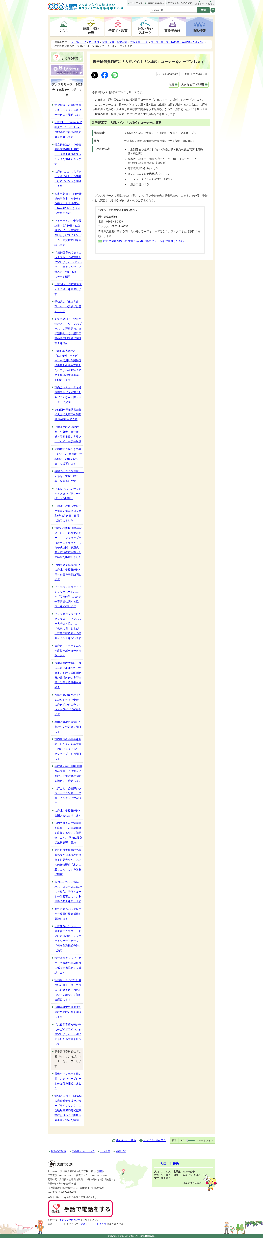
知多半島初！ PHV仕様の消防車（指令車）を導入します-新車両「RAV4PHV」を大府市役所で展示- (68, 203)
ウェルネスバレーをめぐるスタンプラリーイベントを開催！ (68, 493)
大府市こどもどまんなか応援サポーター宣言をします (68, 650)
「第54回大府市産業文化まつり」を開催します (68, 289)
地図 (100, 1171)
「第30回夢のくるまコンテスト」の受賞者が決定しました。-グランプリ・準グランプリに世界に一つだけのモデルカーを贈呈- (68, 264)
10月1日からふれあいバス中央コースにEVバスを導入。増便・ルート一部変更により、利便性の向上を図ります (68, 892)
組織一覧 (121, 1151)
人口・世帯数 (169, 1164)
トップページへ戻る (154, 1140)
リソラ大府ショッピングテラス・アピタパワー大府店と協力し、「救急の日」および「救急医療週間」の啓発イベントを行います (68, 626)
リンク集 (105, 1151)
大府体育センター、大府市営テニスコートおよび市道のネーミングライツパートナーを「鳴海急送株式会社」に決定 (68, 938)
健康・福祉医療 (91, 30)
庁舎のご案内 (58, 1151)
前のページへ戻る (126, 1140)
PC (182, 1140)
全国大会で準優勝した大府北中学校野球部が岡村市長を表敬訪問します (68, 572)
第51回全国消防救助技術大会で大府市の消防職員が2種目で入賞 (68, 414)
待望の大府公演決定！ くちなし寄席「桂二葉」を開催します (69, 476)
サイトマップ (136, 3)
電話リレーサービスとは (95, 1224)
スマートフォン (204, 1140)
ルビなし (210, 3)
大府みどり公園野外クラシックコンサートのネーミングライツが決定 (68, 795)
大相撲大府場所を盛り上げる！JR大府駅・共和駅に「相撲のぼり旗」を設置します (68, 456)
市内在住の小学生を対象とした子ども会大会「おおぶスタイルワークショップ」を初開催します (68, 749)
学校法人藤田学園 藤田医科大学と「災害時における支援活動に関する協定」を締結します (68, 773)
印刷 (171, 84)
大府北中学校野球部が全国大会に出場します (68, 813)
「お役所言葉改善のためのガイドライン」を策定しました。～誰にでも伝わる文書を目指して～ (68, 1034)
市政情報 (199, 31)
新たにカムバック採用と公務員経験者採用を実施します (68, 913)
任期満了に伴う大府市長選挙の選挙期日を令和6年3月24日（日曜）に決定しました (68, 513)
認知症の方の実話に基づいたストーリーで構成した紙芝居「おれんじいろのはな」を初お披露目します (68, 990)
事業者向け (172, 31)
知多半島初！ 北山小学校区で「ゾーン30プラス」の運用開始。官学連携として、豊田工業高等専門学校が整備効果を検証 (68, 331)
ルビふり (199, 3)
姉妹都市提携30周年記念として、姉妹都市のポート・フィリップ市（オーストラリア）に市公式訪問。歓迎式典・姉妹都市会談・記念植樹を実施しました (68, 543)
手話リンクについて (70, 1220)
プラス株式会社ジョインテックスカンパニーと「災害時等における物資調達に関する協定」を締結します (68, 597)
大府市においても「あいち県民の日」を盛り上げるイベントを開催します (68, 178)
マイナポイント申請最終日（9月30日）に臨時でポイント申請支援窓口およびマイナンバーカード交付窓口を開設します (68, 232)
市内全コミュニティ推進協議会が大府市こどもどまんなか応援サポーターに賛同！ (68, 394)
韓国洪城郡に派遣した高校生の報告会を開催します (68, 727)
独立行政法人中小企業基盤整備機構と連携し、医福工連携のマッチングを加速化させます (68, 154)
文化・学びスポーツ (145, 30)
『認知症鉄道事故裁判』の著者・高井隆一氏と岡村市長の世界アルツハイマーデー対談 (68, 434)
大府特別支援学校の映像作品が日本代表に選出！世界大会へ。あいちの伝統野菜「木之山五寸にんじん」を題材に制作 (68, 862)
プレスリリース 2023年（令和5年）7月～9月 (177, 42)
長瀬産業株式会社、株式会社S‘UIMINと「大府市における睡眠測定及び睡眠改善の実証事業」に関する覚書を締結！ (68, 675)
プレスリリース (139, 42)
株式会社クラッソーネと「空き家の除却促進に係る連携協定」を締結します (68, 965)
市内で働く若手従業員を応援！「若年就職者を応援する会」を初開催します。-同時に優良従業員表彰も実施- (68, 833)
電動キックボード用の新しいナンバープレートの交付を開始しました (68, 1081)
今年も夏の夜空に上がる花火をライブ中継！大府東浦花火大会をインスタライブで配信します (68, 705)
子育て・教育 (117, 31)
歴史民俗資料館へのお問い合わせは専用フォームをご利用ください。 (144, 241)
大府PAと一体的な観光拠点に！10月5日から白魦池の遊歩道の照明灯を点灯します (68, 129)
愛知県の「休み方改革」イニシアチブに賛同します (68, 306)
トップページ (78, 42)
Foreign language (155, 3)
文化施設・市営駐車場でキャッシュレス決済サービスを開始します (68, 110)
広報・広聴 (108, 42)
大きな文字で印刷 (192, 84)
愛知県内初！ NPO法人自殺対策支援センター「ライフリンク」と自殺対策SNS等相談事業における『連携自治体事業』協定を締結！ (68, 1107)
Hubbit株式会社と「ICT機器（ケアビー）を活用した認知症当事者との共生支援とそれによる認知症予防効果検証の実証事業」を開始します (68, 365)
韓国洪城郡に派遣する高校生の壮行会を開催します (68, 1012)
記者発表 (122, 42)
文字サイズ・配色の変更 (180, 3)
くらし (63, 31)
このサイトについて (83, 1151)
